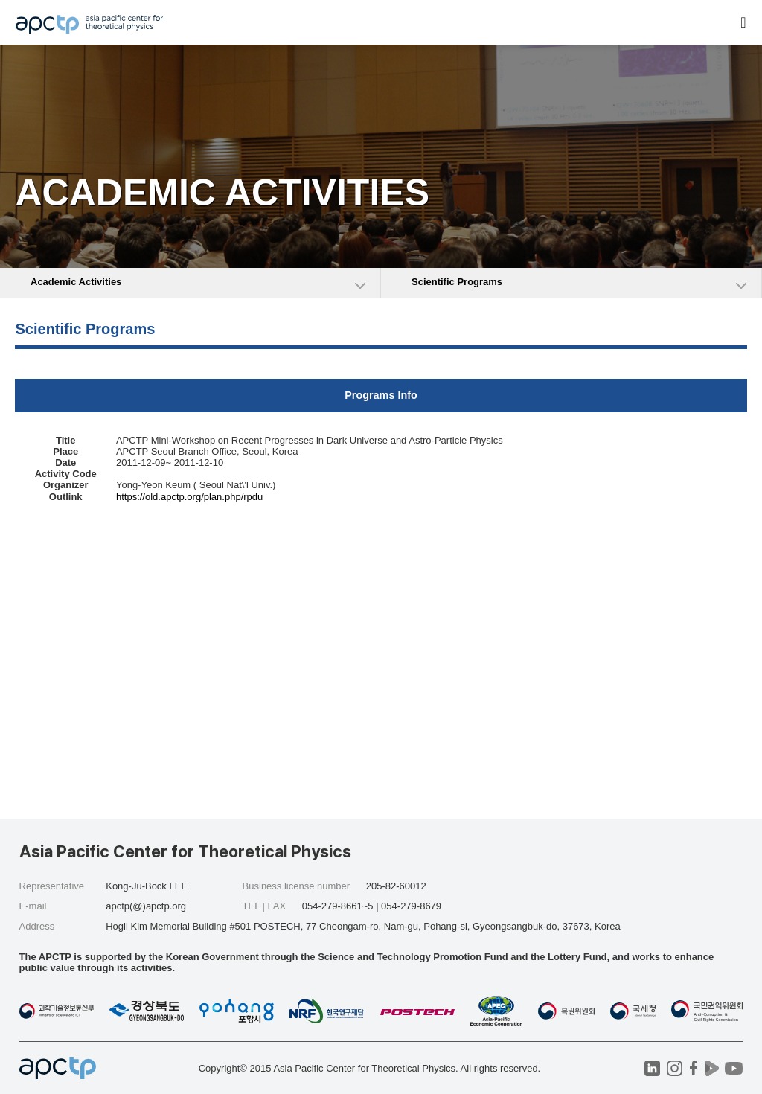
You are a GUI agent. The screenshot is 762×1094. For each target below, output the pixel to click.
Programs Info (381, 395)
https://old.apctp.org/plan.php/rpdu (189, 496)
